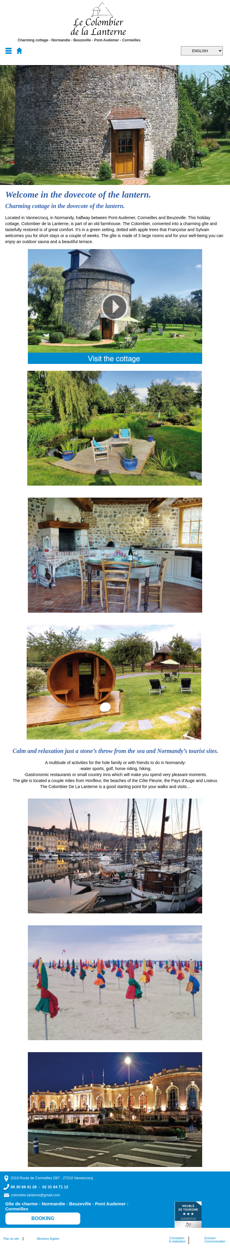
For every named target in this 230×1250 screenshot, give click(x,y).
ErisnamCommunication (215, 1240)
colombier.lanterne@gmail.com (35, 1195)
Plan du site (12, 1238)
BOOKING (42, 1218)
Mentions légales (48, 1238)
